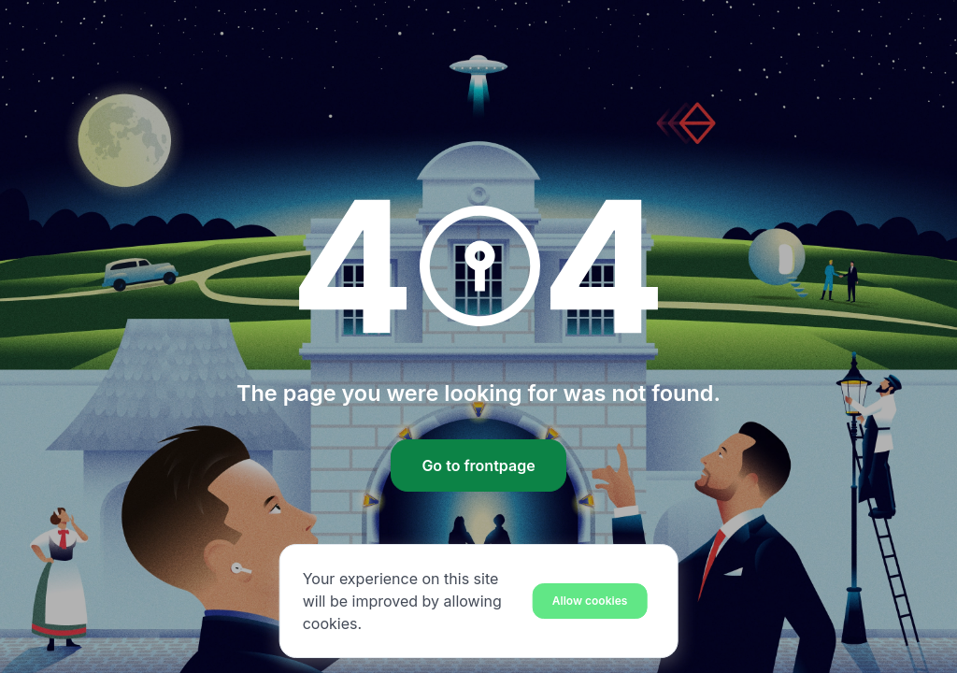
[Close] (590, 600)
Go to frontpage (478, 465)
